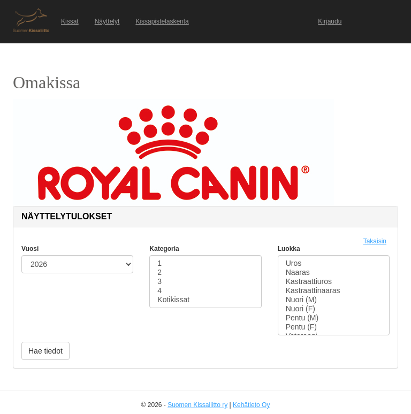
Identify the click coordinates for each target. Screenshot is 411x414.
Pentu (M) (334, 318)
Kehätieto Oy (251, 405)
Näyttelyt (107, 21)
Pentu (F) (334, 327)
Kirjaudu (329, 21)
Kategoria (164, 248)
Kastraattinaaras (334, 290)
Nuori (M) (334, 299)
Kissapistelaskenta (161, 21)
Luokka (289, 248)
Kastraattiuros (334, 281)
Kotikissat (205, 299)
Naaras (334, 272)
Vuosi (30, 248)
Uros (334, 263)
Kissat (70, 21)
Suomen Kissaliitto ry (197, 405)
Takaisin (374, 241)
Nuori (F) (334, 308)
